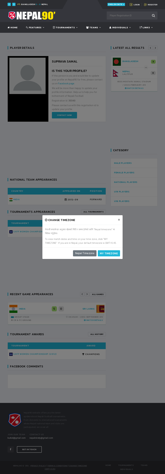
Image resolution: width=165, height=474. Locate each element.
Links (145, 27)
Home (13, 27)
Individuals (118, 27)
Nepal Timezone (84, 253)
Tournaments (64, 27)
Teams (92, 27)
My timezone (109, 253)
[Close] (119, 219)
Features (34, 27)
